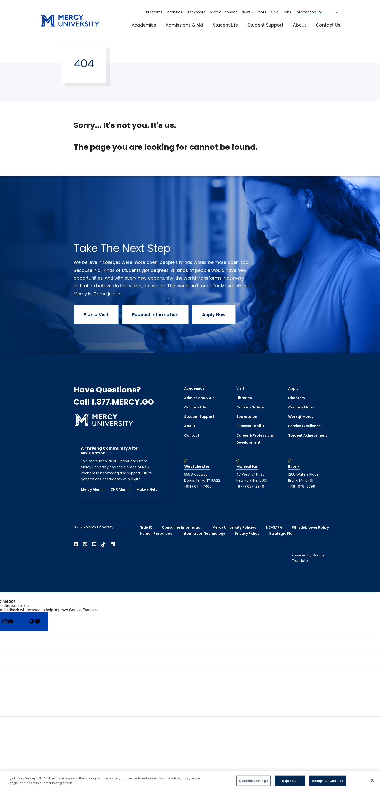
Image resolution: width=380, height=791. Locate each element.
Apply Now (214, 315)
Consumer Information (182, 527)
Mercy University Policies (234, 527)
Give (274, 12)
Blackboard (196, 12)
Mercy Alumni (93, 489)
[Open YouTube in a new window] (94, 544)
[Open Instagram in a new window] (85, 544)
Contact (191, 435)
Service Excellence (304, 425)
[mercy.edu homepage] (70, 21)
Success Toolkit (250, 425)
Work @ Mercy (300, 416)
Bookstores (246, 416)
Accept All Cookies (327, 780)
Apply (293, 388)
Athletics (174, 12)
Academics (144, 25)
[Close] (372, 780)
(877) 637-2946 (250, 486)
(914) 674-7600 (198, 486)
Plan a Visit (96, 315)
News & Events (254, 12)
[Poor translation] (34, 621)
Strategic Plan (282, 533)
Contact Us (328, 25)
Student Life (225, 25)
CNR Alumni (121, 489)
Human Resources (156, 533)
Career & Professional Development (255, 439)
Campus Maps (301, 407)
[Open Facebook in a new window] (76, 544)
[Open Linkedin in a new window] (113, 544)
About (299, 25)
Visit (240, 388)
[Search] (337, 12)
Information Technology (203, 533)
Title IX (146, 527)
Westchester (197, 466)
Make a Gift (146, 489)
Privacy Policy (247, 533)
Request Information (155, 315)
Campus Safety (250, 407)
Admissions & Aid (184, 25)
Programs (154, 12)
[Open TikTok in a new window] (103, 544)
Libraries (244, 397)
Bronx (294, 466)
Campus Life (195, 407)
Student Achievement (307, 435)
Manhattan (247, 466)
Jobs (287, 12)
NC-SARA (274, 527)
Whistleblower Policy (310, 527)
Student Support (265, 25)
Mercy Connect (223, 12)
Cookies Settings (253, 780)
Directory (296, 397)
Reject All (290, 780)
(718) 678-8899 (301, 486)
